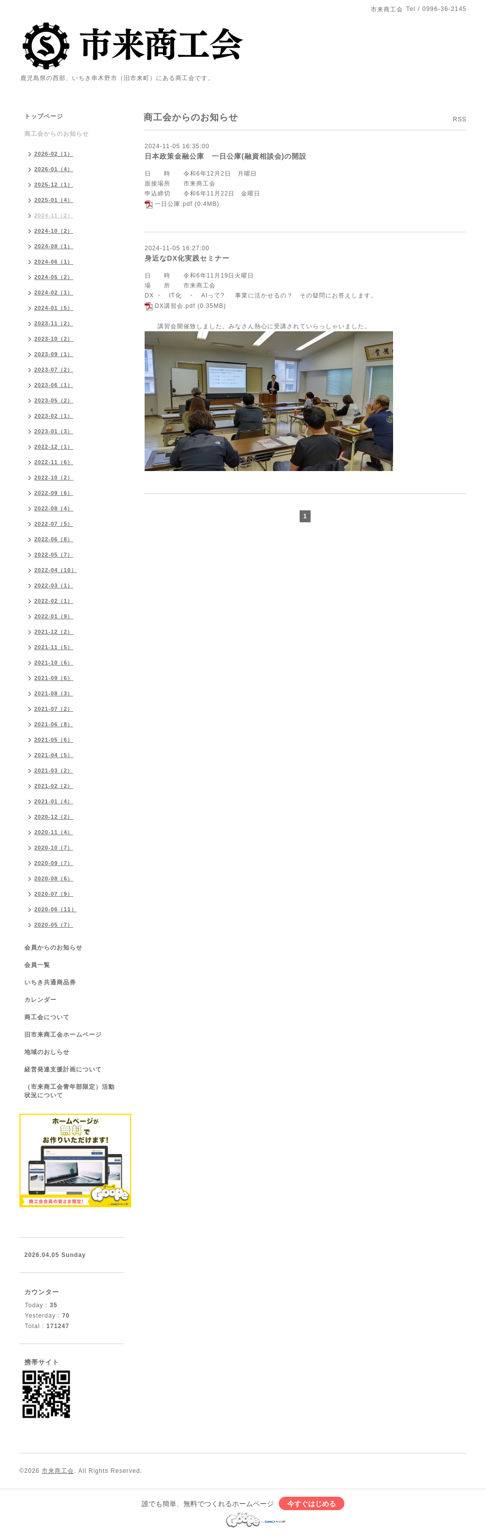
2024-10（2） (54, 231)
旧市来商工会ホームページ (63, 1034)
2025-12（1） (54, 185)
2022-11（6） (54, 462)
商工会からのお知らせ (56, 133)
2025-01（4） (54, 200)
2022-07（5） (54, 524)
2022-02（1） (54, 601)
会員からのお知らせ (53, 947)
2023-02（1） (54, 416)
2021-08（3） (54, 693)
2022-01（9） (54, 616)
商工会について (47, 1017)
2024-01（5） (54, 308)
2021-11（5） (54, 647)
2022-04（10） (55, 570)
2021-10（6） (54, 663)
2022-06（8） (54, 539)
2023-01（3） (54, 431)
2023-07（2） (54, 370)
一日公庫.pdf (173, 203)
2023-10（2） (54, 339)
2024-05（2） (54, 277)
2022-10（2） (54, 478)
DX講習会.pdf (175, 305)
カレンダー (40, 999)
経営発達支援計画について (63, 1069)
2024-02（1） (54, 292)
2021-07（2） (54, 709)
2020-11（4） (54, 832)
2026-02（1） (54, 154)
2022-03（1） (54, 585)
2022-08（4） (54, 508)
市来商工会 (58, 1470)
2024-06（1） (54, 262)
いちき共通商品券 (50, 982)
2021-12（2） (54, 632)
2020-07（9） (54, 894)
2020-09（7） (54, 863)
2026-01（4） (54, 169)
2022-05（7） (54, 555)
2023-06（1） (54, 385)
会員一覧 (37, 964)
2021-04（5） (54, 755)
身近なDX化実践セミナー (187, 258)
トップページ (43, 116)
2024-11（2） (54, 215)
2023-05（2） (54, 400)
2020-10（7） (54, 848)
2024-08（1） (54, 246)
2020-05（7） (54, 925)
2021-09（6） (54, 678)
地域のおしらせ (47, 1052)
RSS (460, 119)
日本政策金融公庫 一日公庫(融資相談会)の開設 (226, 156)
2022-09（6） (54, 493)
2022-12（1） (54, 447)
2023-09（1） (54, 354)
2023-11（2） (54, 323)
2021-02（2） (54, 786)
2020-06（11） (55, 909)
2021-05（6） (54, 740)
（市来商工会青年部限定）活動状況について (69, 1091)
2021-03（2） (54, 770)
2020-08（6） (54, 878)
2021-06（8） (54, 724)
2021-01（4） (54, 801)
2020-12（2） (54, 817)
